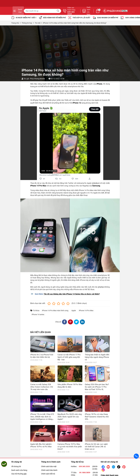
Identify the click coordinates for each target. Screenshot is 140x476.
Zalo (136, 456)
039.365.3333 (84, 466)
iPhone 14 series (38, 314)
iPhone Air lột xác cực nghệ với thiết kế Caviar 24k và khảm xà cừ (96, 446)
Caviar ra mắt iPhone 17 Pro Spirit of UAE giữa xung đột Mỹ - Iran (69, 357)
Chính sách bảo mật (49, 466)
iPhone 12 (77, 103)
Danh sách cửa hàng (19, 470)
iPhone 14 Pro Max (38, 186)
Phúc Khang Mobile (37, 79)
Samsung (96, 186)
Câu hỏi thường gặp (19, 474)
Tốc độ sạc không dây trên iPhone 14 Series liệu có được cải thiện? (72, 294)
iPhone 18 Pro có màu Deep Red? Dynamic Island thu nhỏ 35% (97, 416)
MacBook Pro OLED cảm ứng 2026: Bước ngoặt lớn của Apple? (70, 416)
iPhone (99, 84)
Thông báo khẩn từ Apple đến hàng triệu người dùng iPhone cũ (97, 357)
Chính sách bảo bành (49, 470)
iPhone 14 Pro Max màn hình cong (55, 311)
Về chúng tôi (16, 466)
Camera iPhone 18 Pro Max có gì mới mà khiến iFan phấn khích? (70, 446)
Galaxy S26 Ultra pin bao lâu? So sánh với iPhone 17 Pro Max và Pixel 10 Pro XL (97, 387)
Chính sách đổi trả (48, 474)
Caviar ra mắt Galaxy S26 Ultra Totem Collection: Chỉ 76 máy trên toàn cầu (41, 387)
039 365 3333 (96, 13)
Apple (73, 311)
